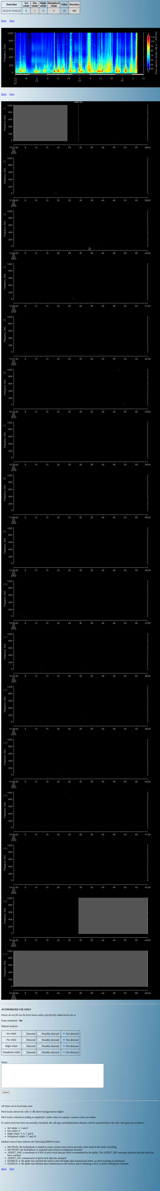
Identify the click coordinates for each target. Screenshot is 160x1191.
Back (3, 21)
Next (11, 21)
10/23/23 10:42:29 (11, 10)
